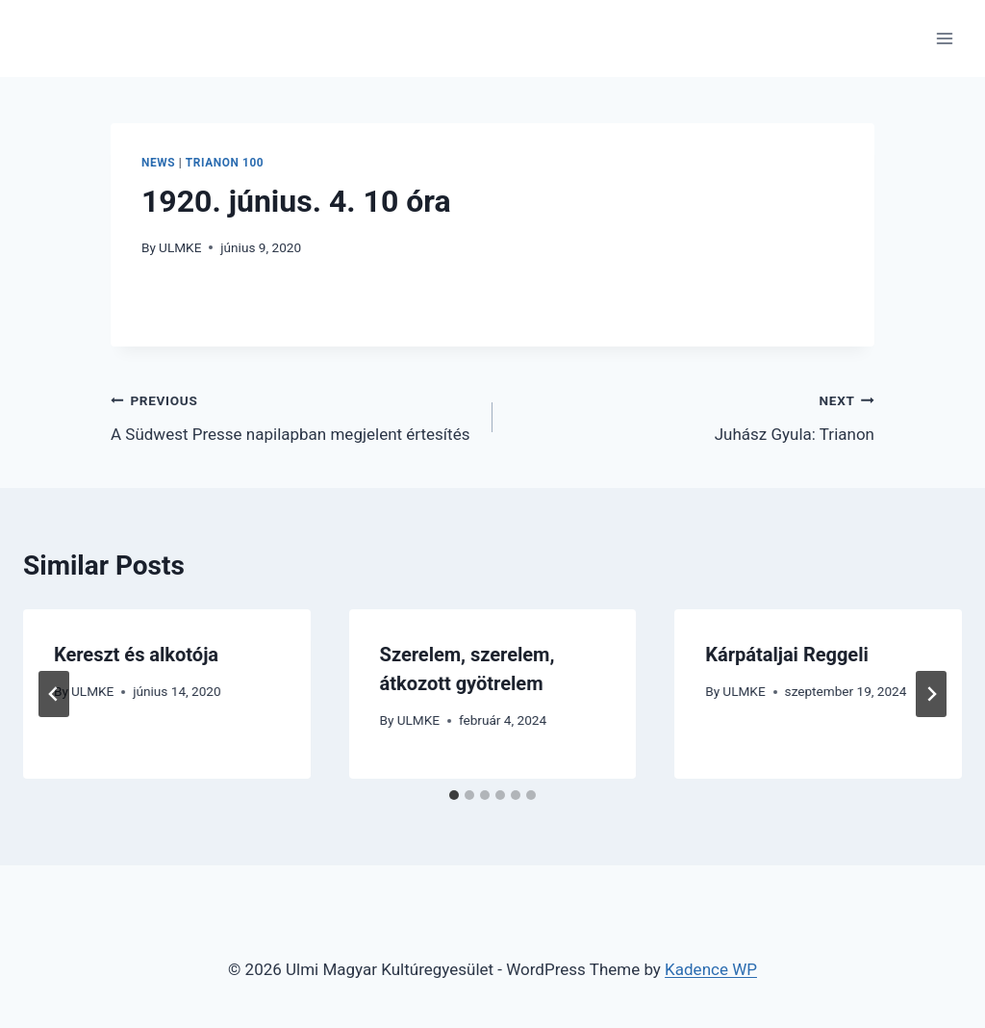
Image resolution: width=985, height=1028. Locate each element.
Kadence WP (711, 969)
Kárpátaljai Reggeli (786, 654)
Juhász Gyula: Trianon (691, 415)
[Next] (931, 694)
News (158, 162)
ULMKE (180, 247)
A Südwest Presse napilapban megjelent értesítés (293, 415)
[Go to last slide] (53, 694)
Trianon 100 (225, 162)
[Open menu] (944, 38)
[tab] (454, 795)
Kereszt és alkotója (136, 654)
